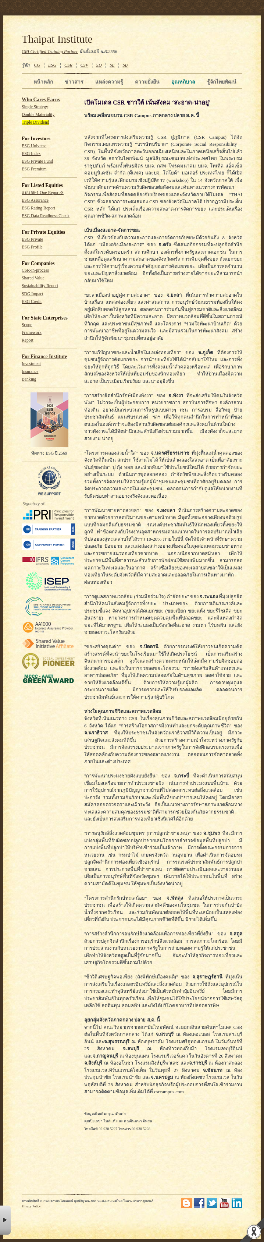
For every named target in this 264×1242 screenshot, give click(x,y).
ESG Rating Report (38, 208)
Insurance (30, 371)
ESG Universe (34, 146)
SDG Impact (32, 294)
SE (112, 65)
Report (27, 340)
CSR (68, 65)
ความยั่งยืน (147, 82)
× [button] (5, 1220)
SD (99, 65)
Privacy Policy (31, 1206)
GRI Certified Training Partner (50, 51)
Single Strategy (35, 107)
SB (125, 65)
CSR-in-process (35, 270)
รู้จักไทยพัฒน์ (221, 82)
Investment (31, 363)
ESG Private (32, 239)
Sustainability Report (40, 285)
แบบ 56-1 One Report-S (43, 192)
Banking (29, 379)
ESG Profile (32, 247)
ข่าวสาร (74, 82)
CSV (84, 65)
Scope (27, 324)
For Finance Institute (44, 356)
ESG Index (31, 153)
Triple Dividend (35, 122)
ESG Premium (34, 169)
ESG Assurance (35, 200)
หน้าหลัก (43, 82)
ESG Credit (32, 301)
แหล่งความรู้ (109, 82)
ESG (52, 65)
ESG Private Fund (37, 161)
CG (37, 65)
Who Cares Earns (41, 99)
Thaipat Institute (57, 39)
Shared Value (33, 278)
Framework (32, 332)
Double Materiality (38, 114)
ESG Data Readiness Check (45, 216)
